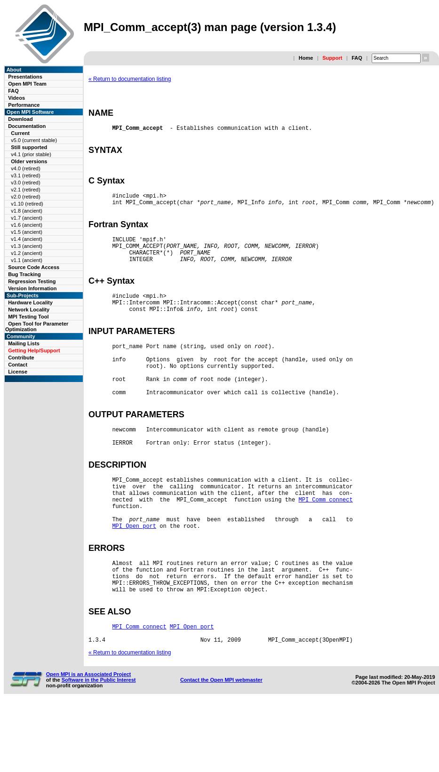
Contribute (21, 357)
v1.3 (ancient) (26, 246)
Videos (16, 98)
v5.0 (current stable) (34, 140)
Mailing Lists (24, 343)
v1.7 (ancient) (26, 218)
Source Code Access (33, 267)
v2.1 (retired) (25, 189)
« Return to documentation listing (129, 79)
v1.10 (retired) (27, 204)
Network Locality (28, 309)
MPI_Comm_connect (325, 547)
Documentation (27, 126)
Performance (24, 105)
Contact (17, 364)
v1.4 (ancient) (26, 239)
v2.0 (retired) (25, 196)
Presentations (25, 77)
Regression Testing (32, 281)
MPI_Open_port (134, 579)
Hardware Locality (30, 302)
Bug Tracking (24, 274)
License (17, 371)
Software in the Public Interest (99, 747)
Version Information (32, 288)
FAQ (356, 58)
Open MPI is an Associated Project (88, 742)
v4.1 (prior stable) (31, 154)
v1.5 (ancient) (26, 232)
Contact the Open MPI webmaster (221, 747)
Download (20, 119)
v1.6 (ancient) (26, 225)
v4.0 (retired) (25, 168)
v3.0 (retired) (25, 182)
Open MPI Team (27, 84)
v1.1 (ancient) (26, 260)
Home (306, 58)
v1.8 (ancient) (26, 211)
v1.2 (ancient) (26, 253)
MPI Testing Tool (28, 316)
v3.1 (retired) (25, 175)
